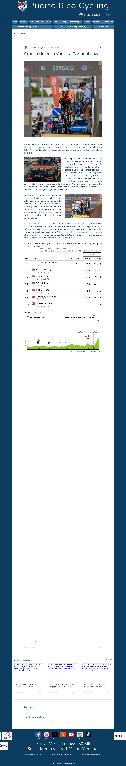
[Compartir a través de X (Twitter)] (30, 641)
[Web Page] (80, 734)
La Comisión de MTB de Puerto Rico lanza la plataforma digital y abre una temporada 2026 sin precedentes (95, 685)
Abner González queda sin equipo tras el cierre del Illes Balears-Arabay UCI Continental (62, 685)
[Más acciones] (100, 47)
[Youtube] (71, 734)
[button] (108, 14)
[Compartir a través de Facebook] (25, 641)
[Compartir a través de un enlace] (41, 641)
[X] (55, 734)
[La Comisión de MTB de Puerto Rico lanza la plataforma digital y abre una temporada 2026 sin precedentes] (97, 672)
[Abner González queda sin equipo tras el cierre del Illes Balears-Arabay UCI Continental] (63, 672)
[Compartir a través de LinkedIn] (35, 641)
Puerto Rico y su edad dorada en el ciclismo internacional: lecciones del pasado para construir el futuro (28, 685)
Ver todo (109, 660)
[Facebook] (38, 734)
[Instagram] (46, 734)
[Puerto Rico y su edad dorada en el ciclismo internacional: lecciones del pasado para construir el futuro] (29, 672)
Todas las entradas (20, 33)
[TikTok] (88, 734)
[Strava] (63, 734)
